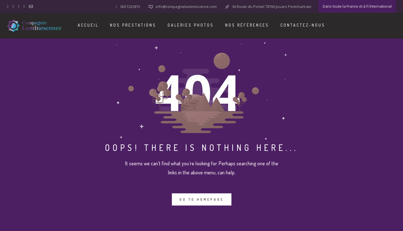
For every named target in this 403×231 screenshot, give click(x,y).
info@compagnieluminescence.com (186, 6)
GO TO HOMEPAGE (202, 199)
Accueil (88, 25)
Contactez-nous (302, 25)
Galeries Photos (191, 25)
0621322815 (130, 6)
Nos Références (247, 25)
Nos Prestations (133, 25)
